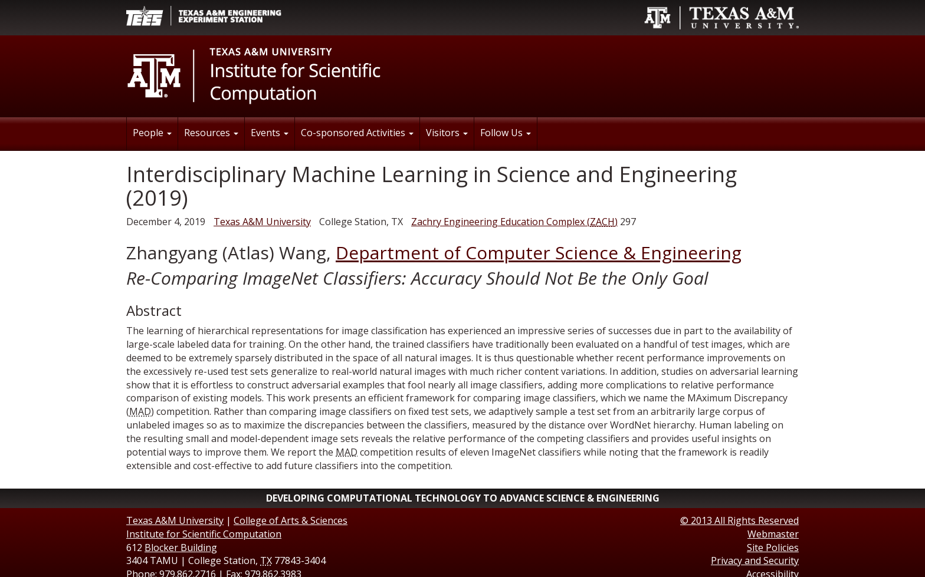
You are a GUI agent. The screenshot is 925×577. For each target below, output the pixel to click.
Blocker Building (181, 547)
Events (269, 132)
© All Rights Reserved (739, 520)
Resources (211, 132)
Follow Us (505, 132)
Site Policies (773, 547)
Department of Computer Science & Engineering (539, 252)
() (514, 221)
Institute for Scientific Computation (203, 533)
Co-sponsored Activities (357, 132)
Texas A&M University (262, 221)
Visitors (447, 132)
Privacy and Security (755, 560)
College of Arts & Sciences (290, 520)
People (152, 132)
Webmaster (773, 533)
